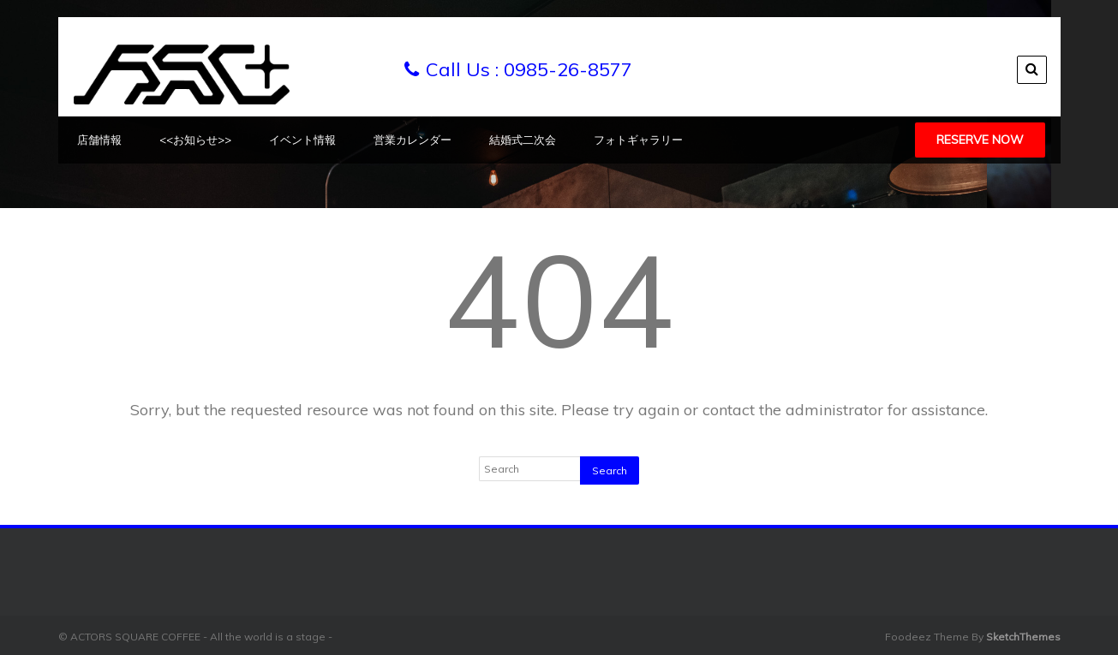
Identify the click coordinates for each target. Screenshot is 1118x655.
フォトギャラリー (638, 139)
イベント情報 (302, 139)
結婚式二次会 (522, 139)
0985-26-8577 (568, 69)
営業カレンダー (412, 139)
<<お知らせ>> (195, 139)
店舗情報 (99, 139)
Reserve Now (980, 139)
